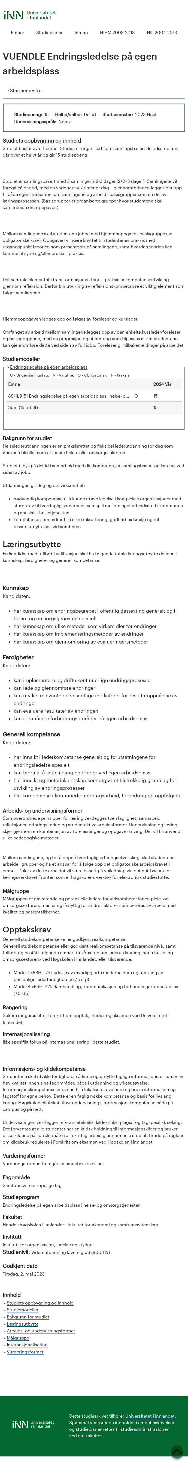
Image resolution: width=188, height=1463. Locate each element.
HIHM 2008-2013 (117, 32)
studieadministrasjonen (145, 1429)
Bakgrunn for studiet (28, 1316)
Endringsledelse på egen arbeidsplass (48, 367)
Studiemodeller (22, 1309)
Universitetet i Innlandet (150, 1415)
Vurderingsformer (25, 1351)
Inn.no (81, 32)
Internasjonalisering (27, 1344)
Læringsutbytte (22, 1323)
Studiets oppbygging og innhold (40, 1302)
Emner (17, 32)
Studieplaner (49, 32)
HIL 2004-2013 (162, 32)
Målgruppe (18, 1337)
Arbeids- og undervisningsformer (41, 1330)
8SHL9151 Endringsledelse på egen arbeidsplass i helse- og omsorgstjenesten (87, 395)
